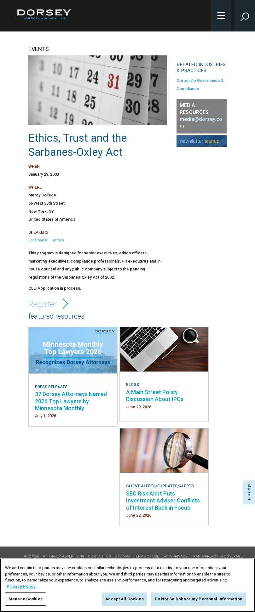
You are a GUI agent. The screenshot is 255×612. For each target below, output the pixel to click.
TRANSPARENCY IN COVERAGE (216, 556)
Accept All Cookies (124, 599)
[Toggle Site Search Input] (245, 15)
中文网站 (31, 556)
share (249, 490)
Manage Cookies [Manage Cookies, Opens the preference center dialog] (26, 599)
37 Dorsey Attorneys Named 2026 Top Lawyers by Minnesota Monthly (71, 401)
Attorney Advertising (63, 556)
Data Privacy (175, 556)
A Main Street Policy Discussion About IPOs (154, 395)
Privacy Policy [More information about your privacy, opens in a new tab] (21, 586)
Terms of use (146, 556)
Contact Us (99, 556)
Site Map (122, 556)
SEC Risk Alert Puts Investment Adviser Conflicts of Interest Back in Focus (163, 500)
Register (49, 304)
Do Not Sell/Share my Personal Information (198, 599)
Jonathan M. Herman (46, 240)
